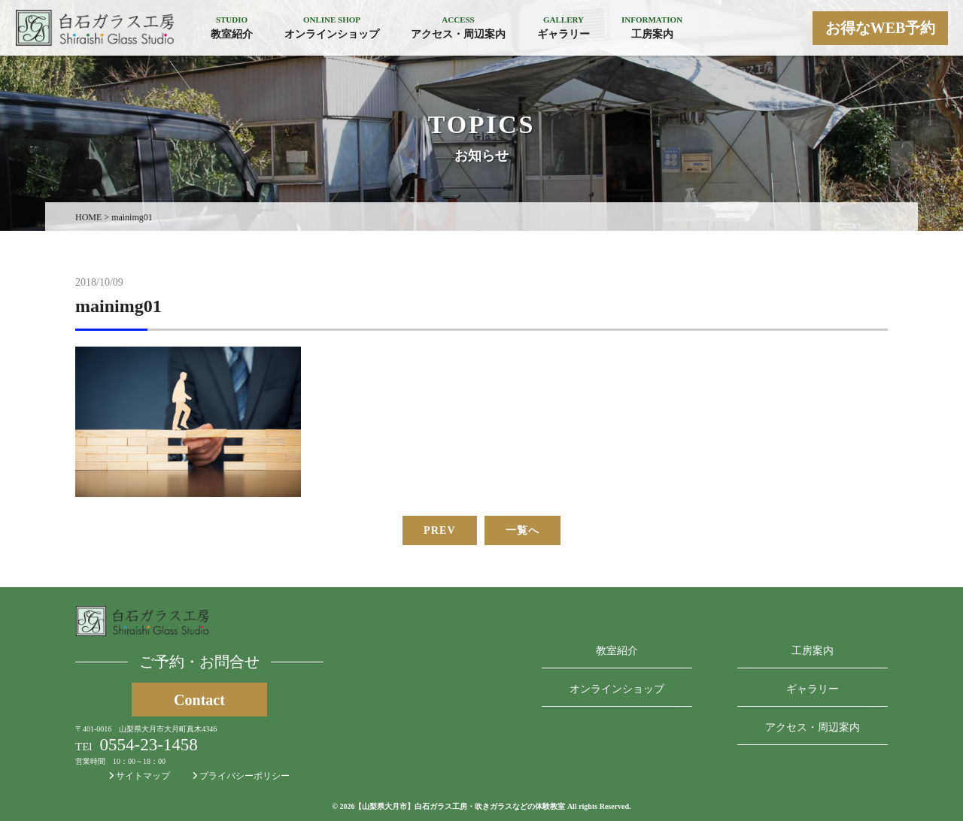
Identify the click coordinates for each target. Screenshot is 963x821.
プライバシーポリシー (241, 776)
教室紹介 (617, 650)
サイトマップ (139, 776)
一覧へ (522, 530)
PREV (440, 530)
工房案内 (812, 650)
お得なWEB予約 (880, 28)
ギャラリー (812, 689)
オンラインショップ (617, 689)
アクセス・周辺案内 (812, 727)
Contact (199, 700)
